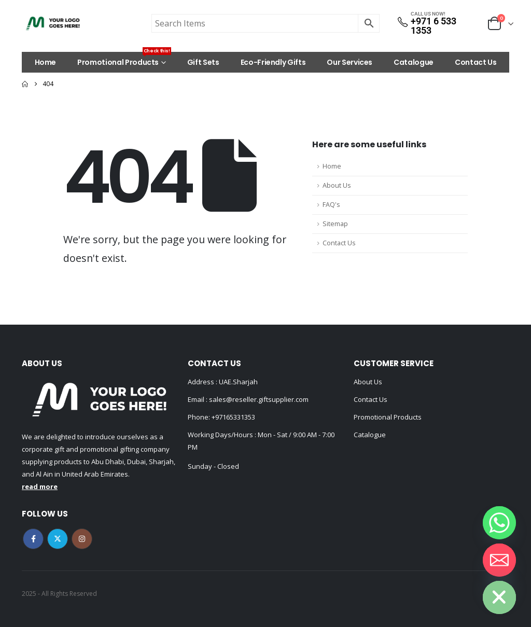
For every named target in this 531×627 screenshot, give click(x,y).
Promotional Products (124, 59)
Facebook (33, 538)
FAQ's (331, 204)
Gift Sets (203, 62)
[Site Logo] (53, 23)
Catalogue (414, 62)
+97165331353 (233, 417)
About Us (337, 185)
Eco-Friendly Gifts (273, 62)
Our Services (349, 62)
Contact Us (476, 62)
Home (46, 62)
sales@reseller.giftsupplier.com (258, 399)
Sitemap (335, 223)
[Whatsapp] (499, 522)
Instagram (82, 538)
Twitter (57, 538)
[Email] (499, 560)
